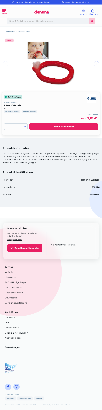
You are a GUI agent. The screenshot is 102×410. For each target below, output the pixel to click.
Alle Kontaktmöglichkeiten (63, 245)
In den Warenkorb (64, 126)
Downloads (11, 297)
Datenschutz (12, 327)
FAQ (7, 282)
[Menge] (16, 126)
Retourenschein (13, 287)
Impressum (11, 317)
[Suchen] (92, 21)
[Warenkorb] (94, 13)
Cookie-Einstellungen (16, 333)
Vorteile (9, 272)
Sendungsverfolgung (16, 303)
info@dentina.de (14, 239)
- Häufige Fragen (18, 282)
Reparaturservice (14, 292)
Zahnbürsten (10, 31)
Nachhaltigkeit (13, 338)
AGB (7, 322)
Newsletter (11, 277)
